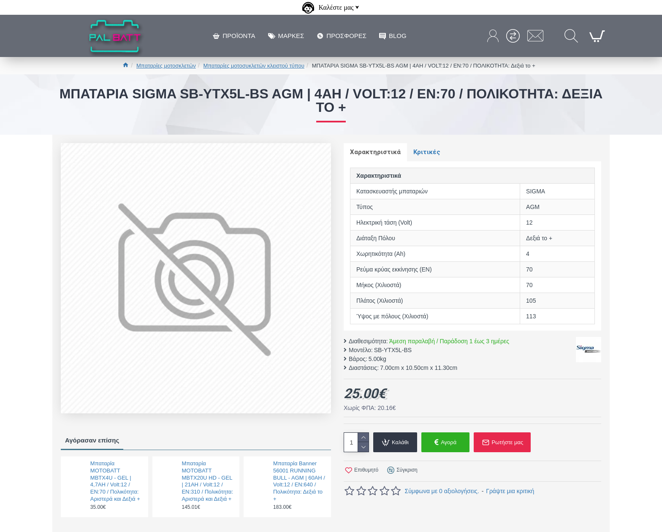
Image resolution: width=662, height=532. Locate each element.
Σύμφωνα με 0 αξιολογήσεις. (442, 491)
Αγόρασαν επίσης (92, 440)
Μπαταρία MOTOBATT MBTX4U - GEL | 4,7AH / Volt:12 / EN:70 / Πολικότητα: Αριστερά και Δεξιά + (115, 481)
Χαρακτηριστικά (375, 152)
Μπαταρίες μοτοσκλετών (166, 65)
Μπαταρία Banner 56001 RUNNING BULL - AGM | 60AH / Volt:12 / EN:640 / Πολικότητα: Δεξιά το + (299, 481)
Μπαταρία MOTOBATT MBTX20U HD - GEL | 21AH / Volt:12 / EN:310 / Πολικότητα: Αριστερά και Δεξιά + (207, 481)
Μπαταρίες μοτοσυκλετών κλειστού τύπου (253, 65)
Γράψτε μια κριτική (510, 491)
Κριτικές (426, 152)
